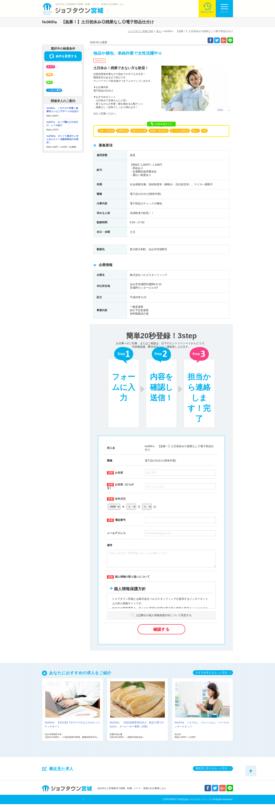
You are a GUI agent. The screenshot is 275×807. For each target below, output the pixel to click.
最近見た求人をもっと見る (212, 771)
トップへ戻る (250, 771)
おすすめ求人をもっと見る (212, 675)
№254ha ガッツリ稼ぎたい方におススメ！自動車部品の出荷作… (62, 139)
